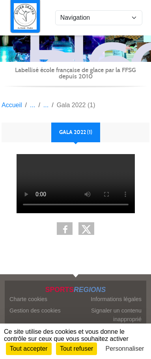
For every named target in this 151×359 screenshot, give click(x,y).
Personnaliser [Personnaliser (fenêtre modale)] (125, 348)
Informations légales (116, 299)
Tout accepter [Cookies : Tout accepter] (29, 348)
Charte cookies (28, 299)
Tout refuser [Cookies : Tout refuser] (76, 348)
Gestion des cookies (35, 310)
